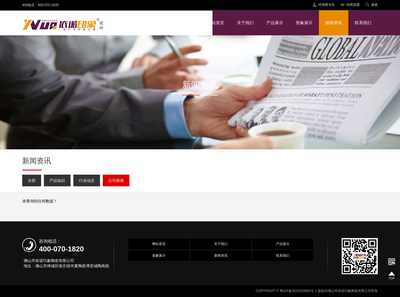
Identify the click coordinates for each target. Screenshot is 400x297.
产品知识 (57, 180)
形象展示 (304, 22)
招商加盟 (353, 5)
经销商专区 (326, 5)
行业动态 (86, 180)
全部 (32, 180)
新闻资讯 (333, 22)
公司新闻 (116, 180)
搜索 (374, 5)
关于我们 (245, 22)
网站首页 (216, 22)
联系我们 (363, 22)
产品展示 (274, 22)
